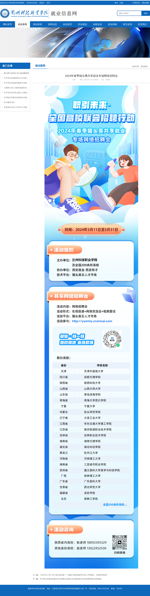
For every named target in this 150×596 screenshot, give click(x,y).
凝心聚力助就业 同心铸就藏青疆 (16, 73)
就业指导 (67, 24)
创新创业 (97, 24)
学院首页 (136, 3)
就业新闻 (22, 24)
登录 (116, 3)
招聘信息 (52, 24)
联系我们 (142, 24)
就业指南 (112, 24)
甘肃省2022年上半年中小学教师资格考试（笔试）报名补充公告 (28, 107)
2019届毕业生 (9, 102)
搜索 (145, 13)
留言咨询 (127, 24)
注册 (121, 3)
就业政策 (37, 24)
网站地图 (145, 3)
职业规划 (82, 24)
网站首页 (7, 24)
